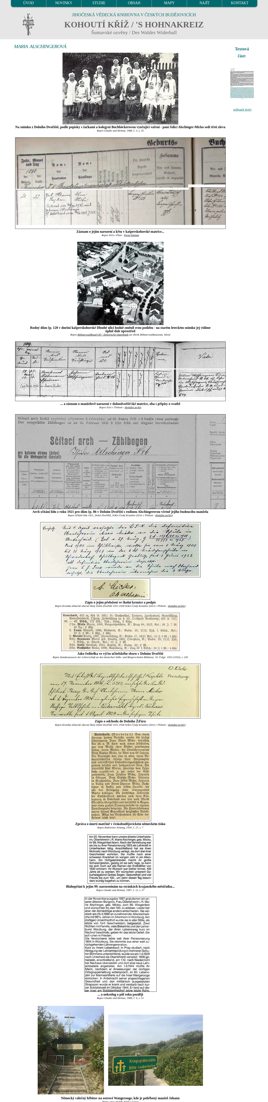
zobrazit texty (242, 109)
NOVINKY (63, 3)
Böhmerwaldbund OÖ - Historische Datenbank (102, 334)
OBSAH (134, 3)
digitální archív (133, 407)
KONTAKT (239, 3)
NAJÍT (204, 3)
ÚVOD (28, 3)
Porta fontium (131, 235)
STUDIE (98, 3)
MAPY (169, 3)
